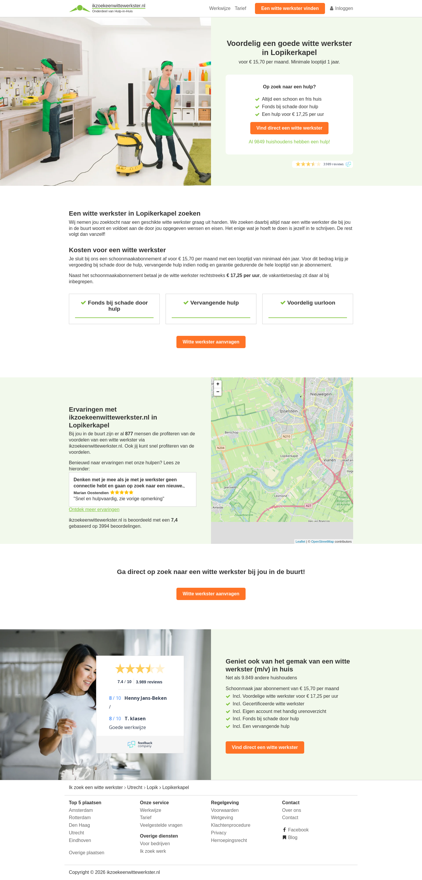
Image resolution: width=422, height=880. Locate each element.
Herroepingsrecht (229, 840)
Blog (292, 837)
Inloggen (341, 8)
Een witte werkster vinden (290, 8)
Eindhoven (80, 840)
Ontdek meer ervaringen (94, 509)
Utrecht (76, 832)
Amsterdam (81, 810)
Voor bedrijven (155, 843)
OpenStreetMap (322, 541)
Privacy (218, 832)
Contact (290, 817)
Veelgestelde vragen (161, 825)
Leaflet (300, 541)
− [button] (217, 392)
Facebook (298, 829)
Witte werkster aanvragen (211, 341)
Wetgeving (222, 817)
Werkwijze (220, 8)
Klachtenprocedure (230, 825)
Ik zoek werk (153, 851)
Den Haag (79, 825)
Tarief (240, 8)
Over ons (291, 810)
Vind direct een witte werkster (289, 128)
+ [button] (217, 384)
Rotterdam (80, 817)
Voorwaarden (225, 810)
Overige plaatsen (86, 852)
